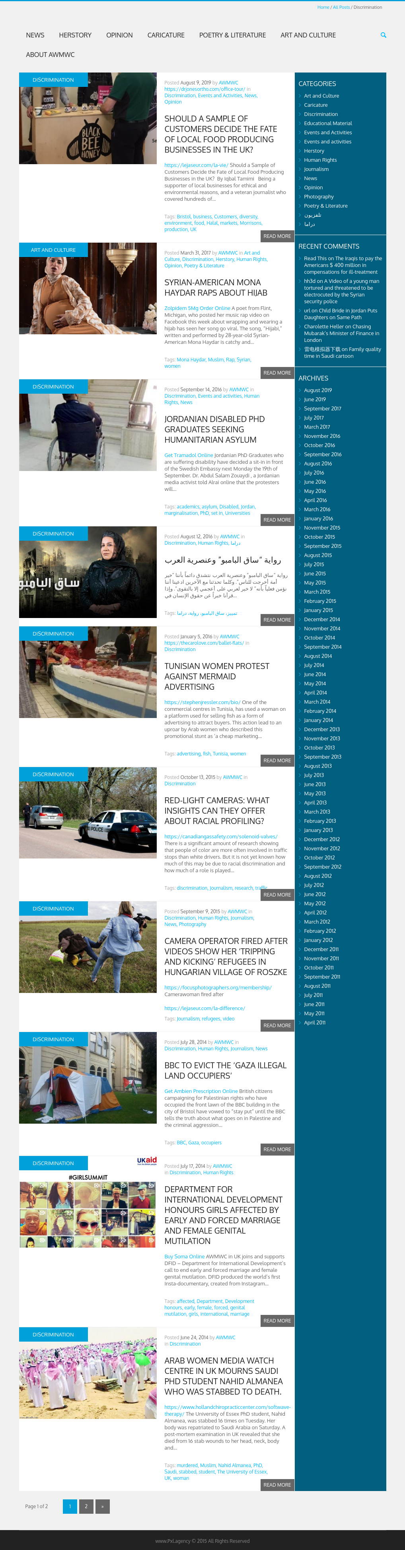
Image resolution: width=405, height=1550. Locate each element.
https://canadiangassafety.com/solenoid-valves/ (221, 836)
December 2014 (322, 619)
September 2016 (323, 454)
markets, (229, 223)
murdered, (188, 1465)
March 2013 (317, 811)
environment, (179, 223)
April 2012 (315, 912)
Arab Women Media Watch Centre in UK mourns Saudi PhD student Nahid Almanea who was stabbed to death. (224, 1376)
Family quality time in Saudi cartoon (342, 352)
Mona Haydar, (192, 360)
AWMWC (228, 83)
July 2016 (314, 472)
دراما (235, 543)
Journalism (316, 169)
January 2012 (318, 940)
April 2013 (315, 802)
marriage (239, 1314)
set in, (217, 513)
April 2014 (315, 692)
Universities (237, 513)
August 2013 (318, 766)
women (173, 366)
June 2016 (315, 482)
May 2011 (314, 1013)
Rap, (231, 360)
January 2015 (318, 610)
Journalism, (222, 888)
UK (193, 229)
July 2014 (314, 665)
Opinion (119, 35)
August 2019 (318, 390)
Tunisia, (221, 754)
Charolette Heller (324, 326)
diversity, (249, 217)
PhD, (205, 513)
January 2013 (318, 830)
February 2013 (320, 821)
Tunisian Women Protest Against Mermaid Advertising (217, 676)
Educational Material (328, 123)
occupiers (211, 1143)
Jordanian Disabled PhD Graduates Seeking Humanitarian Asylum (215, 429)
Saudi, (171, 1472)
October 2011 (319, 967)
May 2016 (315, 491)
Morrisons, (251, 223)
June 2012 (315, 894)
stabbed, (188, 1472)
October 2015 (319, 537)
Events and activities (328, 141)
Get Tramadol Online (189, 455)
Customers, (226, 217)
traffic (261, 888)
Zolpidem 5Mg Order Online (198, 308)
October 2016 (319, 445)
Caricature (166, 35)
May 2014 (315, 683)
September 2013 (323, 756)
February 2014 (320, 711)
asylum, (210, 507)
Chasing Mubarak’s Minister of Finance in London (342, 333)
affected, (186, 1301)
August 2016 (318, 463)
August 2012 (318, 876)
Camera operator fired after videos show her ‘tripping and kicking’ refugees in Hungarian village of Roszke (226, 956)
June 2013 (315, 784)
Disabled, (229, 507)
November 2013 (322, 738)
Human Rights (218, 1172)
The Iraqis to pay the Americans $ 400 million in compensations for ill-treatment (343, 265)
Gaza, (194, 1143)
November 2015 (322, 527)
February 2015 (320, 601)
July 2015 (314, 564)
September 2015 (323, 546)
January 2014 (318, 720)
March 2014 (317, 701)
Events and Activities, (220, 95)
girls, (194, 1314)
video (229, 1019)
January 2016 (318, 518)
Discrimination (180, 649)
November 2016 (322, 436)
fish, (207, 754)
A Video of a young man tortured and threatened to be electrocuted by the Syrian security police (342, 291)
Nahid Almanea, (235, 1465)
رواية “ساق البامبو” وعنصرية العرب (223, 559)
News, (251, 95)
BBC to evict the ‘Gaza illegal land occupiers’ (226, 1070)
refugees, (212, 1019)
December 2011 (321, 949)
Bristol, (184, 217)
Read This (315, 258)
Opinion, (174, 266)
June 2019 (315, 399)
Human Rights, (252, 259)
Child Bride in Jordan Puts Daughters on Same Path (341, 313)
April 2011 (315, 1022)
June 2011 (314, 1004)
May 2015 (315, 582)
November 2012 (322, 848)
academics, (189, 507)
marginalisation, (182, 513)
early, (190, 1308)
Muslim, (216, 360)
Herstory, (225, 259)
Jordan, (248, 507)
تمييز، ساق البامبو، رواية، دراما (207, 613)
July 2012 (314, 885)
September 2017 (323, 408)
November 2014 (322, 628)
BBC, (182, 1143)
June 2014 (315, 674)
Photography (192, 924)
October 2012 (319, 857)
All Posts (341, 7)
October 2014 (319, 637)
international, (215, 1314)
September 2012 (323, 866)
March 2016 (317, 509)
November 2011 (321, 958)
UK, (168, 1478)
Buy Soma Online (185, 1256)
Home (323, 7)
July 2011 (313, 995)
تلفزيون (312, 215)
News (35, 35)
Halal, (212, 223)
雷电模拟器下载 (322, 349)
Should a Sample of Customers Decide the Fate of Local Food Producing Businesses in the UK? (221, 134)
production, (177, 229)
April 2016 (315, 500)
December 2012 (322, 839)
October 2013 (319, 747)
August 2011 (317, 986)
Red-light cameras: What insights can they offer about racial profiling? (217, 810)
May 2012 (315, 903)
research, (244, 888)
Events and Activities (328, 132)
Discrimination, (181, 95)
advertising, (189, 754)
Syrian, (244, 360)
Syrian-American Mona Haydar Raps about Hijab (216, 287)
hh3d (310, 281)
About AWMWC (50, 55)
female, (205, 1308)
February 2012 (320, 931)
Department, (210, 1301)
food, (199, 223)
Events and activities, (220, 396)
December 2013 (322, 729)
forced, (221, 1308)
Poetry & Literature (232, 35)
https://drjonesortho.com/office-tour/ (205, 89)
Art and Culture (308, 35)
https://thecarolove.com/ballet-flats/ (204, 643)
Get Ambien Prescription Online (201, 1091)
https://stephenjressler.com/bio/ (203, 702)
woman (181, 1478)
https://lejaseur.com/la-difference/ (205, 1008)
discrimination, (193, 888)
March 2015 (317, 592)
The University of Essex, (242, 1472)
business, (203, 217)
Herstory (75, 35)
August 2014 (318, 656)
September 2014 (323, 647)
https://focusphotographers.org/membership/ (218, 987)
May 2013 (315, 793)
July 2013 (314, 775)
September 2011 (322, 976)
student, (207, 1472)
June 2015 (315, 573)
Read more (277, 236)
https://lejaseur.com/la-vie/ (197, 165)
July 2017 (314, 417)
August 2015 (318, 555)
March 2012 (317, 921)
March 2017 (317, 427)
